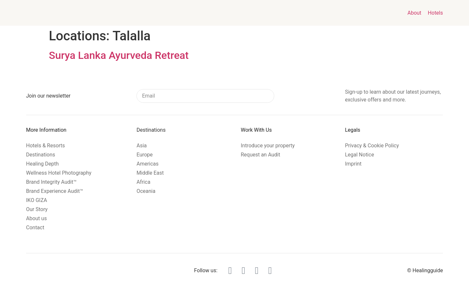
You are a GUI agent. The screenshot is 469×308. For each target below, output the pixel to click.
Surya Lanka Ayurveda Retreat (119, 55)
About (414, 13)
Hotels (435, 13)
